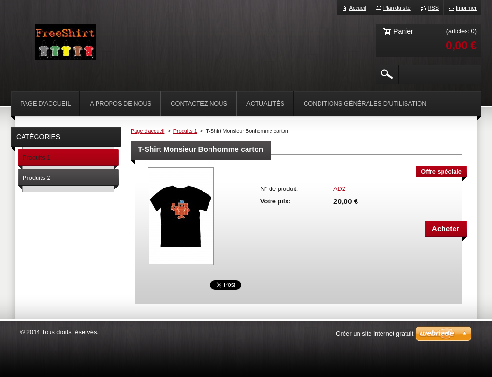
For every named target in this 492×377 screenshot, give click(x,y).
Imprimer (466, 8)
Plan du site (397, 8)
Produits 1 (185, 131)
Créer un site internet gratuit (374, 333)
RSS (433, 8)
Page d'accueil (147, 131)
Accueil (357, 8)
